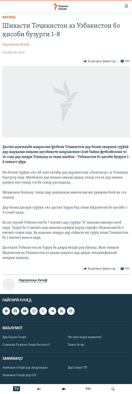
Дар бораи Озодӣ (14, 337)
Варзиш (9, 17)
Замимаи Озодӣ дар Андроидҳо (25, 367)
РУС (88, 389)
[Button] (99, 61)
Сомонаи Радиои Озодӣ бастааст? (26, 344)
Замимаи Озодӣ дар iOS (19, 375)
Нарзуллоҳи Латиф (15, 44)
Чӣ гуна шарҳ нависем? (84, 337)
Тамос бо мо (76, 344)
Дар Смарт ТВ (77, 367)
